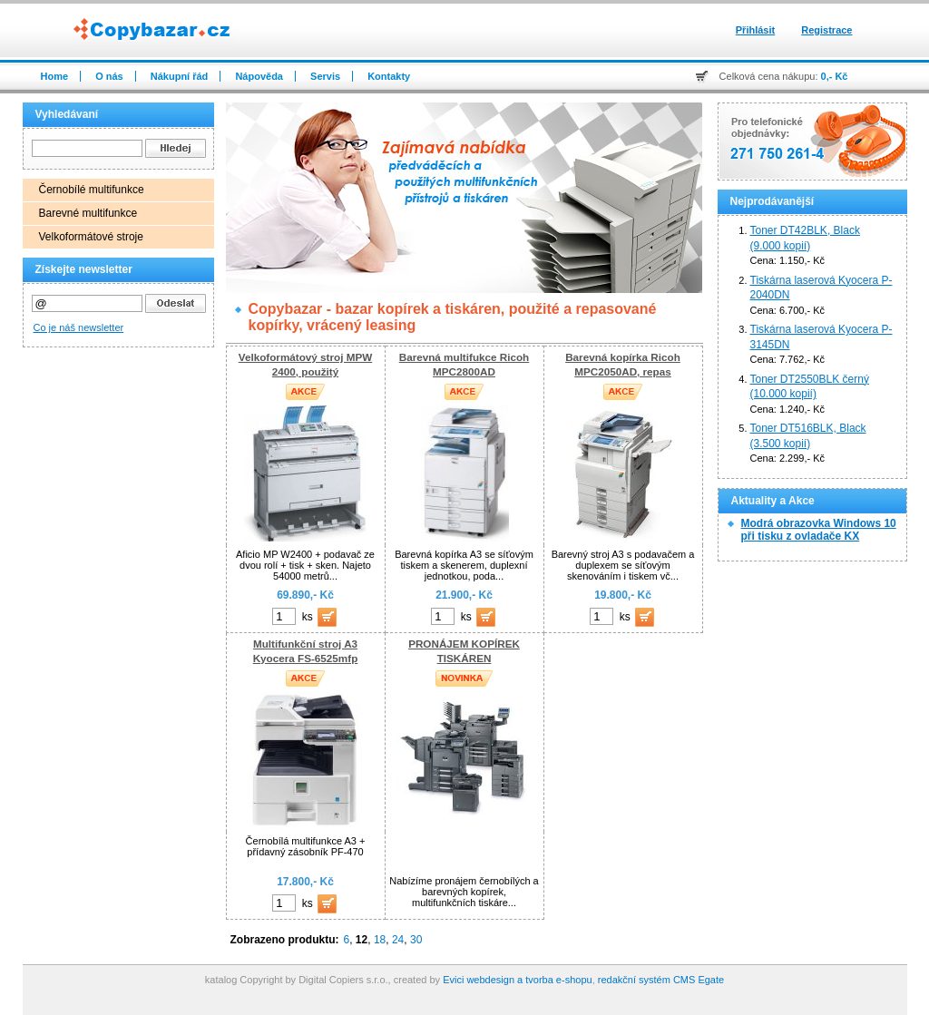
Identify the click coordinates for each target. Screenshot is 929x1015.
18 (380, 939)
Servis (325, 76)
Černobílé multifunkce (91, 189)
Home (55, 76)
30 (416, 939)
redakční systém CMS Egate (661, 979)
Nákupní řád (180, 76)
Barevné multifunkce (88, 213)
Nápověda (259, 76)
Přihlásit (755, 29)
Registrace (826, 29)
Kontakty (388, 76)
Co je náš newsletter (79, 327)
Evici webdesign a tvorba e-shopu (517, 979)
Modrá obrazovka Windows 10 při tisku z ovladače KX (818, 529)
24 (398, 939)
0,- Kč (834, 76)
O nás (109, 76)
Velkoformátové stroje (91, 236)
